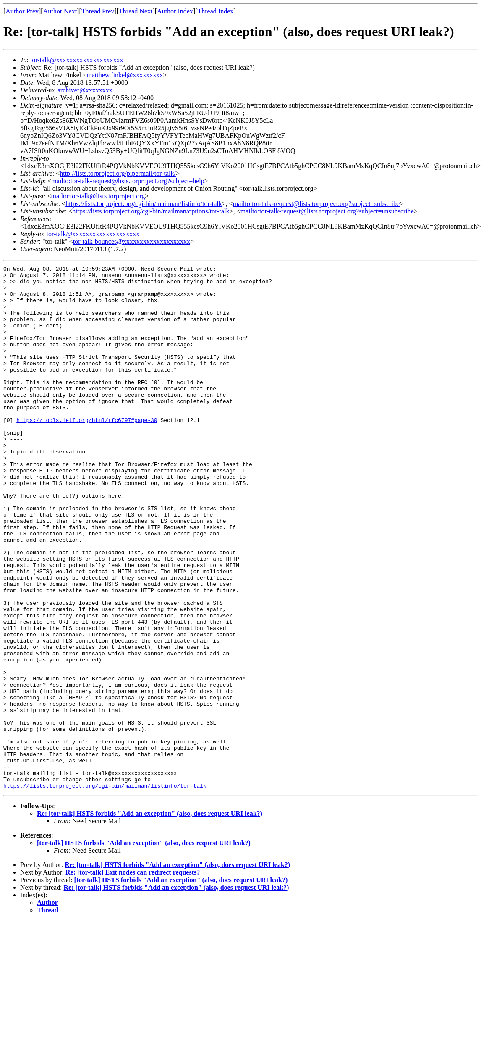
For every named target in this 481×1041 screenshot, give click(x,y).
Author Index (175, 11)
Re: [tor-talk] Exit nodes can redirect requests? (132, 976)
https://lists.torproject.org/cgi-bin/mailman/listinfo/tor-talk (143, 203)
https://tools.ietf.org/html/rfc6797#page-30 (86, 451)
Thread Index (216, 11)
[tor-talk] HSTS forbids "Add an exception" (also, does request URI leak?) (144, 947)
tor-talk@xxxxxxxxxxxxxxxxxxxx (76, 59)
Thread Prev (98, 11)
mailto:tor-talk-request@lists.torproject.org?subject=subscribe (316, 203)
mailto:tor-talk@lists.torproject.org (98, 196)
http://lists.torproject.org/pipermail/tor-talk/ (118, 173)
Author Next (60, 11)
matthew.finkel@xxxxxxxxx (124, 75)
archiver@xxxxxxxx (85, 90)
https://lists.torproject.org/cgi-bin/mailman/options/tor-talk (150, 211)
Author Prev (22, 11)
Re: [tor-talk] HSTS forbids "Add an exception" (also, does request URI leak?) (149, 918)
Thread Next (135, 11)
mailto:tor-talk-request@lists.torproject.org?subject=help (127, 180)
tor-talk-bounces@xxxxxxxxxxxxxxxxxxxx (131, 241)
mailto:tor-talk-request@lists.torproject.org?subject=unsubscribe (327, 211)
